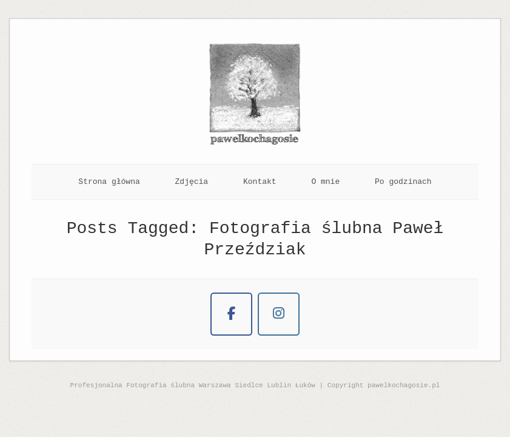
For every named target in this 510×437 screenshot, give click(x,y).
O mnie (325, 181)
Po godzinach (403, 181)
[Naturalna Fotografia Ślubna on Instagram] (279, 314)
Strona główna (108, 181)
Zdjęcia (192, 181)
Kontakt (260, 181)
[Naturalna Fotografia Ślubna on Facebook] (231, 314)
